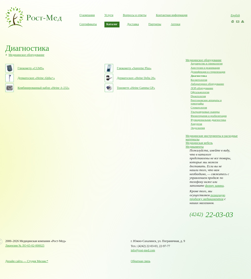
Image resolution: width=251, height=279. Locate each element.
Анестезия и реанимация (205, 67)
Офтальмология (200, 92)
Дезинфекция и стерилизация (208, 71)
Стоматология (199, 107)
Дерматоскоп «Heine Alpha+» (36, 78)
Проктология (198, 96)
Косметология (199, 79)
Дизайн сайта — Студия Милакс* (26, 261)
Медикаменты (195, 146)
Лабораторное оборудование (207, 83)
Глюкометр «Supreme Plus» (134, 68)
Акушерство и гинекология (207, 63)
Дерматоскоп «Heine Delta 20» (136, 78)
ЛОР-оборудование (202, 88)
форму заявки (214, 185)
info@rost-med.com (143, 250)
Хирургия (196, 123)
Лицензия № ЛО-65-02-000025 (24, 245)
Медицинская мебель (199, 143)
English (235, 15)
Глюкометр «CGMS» (31, 68)
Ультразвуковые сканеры (205, 111)
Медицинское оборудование (26, 55)
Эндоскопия (198, 127)
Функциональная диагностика (208, 119)
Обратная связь (140, 261)
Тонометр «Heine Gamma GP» (136, 88)
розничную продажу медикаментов (207, 197)
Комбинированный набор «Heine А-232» (43, 88)
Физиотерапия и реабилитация (209, 115)
